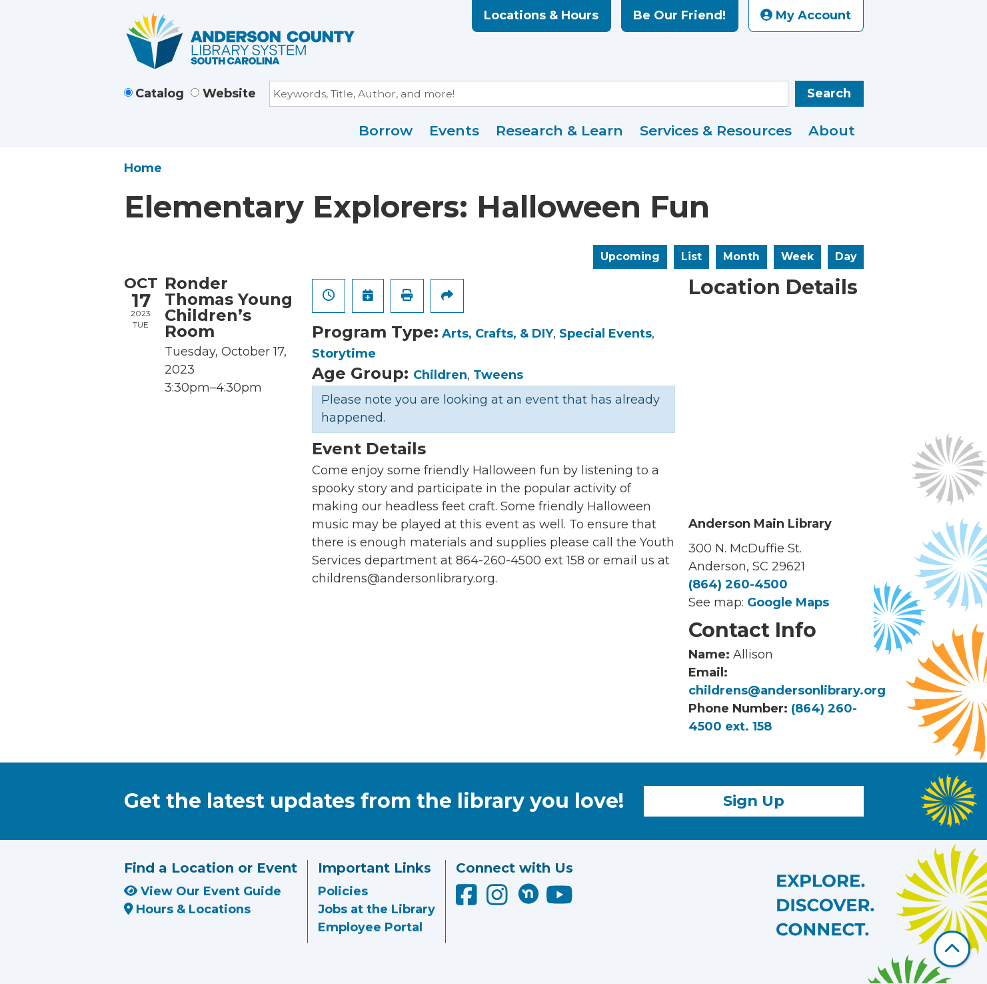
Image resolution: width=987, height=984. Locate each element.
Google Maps (788, 602)
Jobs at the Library (376, 909)
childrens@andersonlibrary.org (787, 690)
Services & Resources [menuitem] (716, 130)
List (691, 256)
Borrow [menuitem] (386, 130)
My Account (805, 15)
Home (143, 168)
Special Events (605, 333)
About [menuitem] (831, 130)
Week (797, 256)
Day (845, 256)
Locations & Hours (541, 15)
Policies (343, 891)
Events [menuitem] (454, 130)
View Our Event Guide (202, 891)
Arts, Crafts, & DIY (497, 333)
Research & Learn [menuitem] (559, 130)
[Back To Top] (952, 949)
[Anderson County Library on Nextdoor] (528, 893)
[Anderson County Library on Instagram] (499, 899)
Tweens (498, 375)
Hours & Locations (187, 909)
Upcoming (630, 256)
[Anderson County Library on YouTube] (559, 899)
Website (229, 93)
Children (440, 375)
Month (741, 256)
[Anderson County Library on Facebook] (468, 899)
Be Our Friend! (679, 15)
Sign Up (753, 800)
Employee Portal (370, 927)
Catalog (159, 93)
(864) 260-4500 (738, 584)
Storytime (344, 353)
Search (829, 93)
